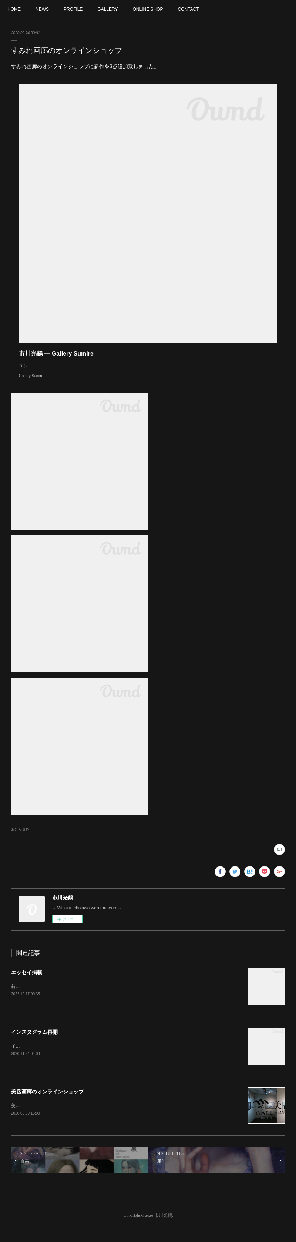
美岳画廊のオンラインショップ (47, 1106)
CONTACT (188, 9)
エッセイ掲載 (26, 987)
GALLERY (107, 9)
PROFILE (73, 9)
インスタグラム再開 (34, 1047)
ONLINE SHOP (148, 9)
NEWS (42, 9)
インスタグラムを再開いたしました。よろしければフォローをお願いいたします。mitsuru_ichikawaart (113, 1060)
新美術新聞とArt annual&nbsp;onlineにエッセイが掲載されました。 (78, 1001)
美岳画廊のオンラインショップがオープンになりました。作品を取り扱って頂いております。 (104, 1120)
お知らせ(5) (20, 844)
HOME (14, 9)
